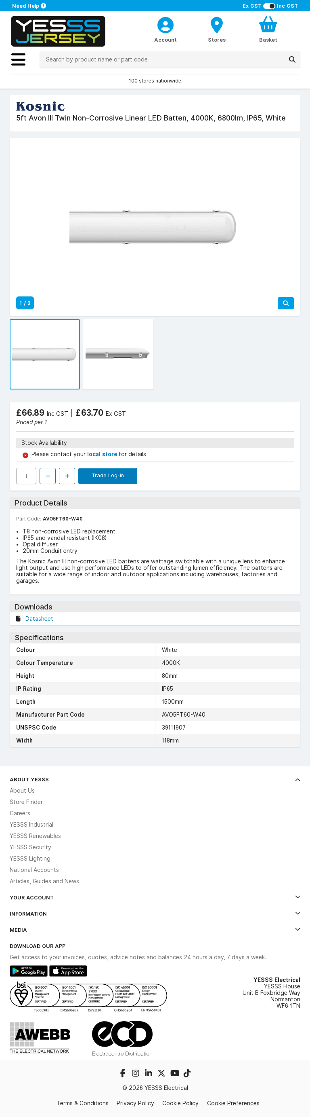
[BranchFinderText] (217, 29)
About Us (22, 790)
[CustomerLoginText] (165, 24)
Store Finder (26, 802)
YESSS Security (30, 847)
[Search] (292, 59)
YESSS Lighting (30, 858)
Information (155, 913)
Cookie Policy (180, 1103)
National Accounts (34, 870)
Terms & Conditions (83, 1103)
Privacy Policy (135, 1103)
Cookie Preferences (233, 1103)
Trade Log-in (108, 475)
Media (155, 930)
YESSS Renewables (35, 836)
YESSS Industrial (31, 824)
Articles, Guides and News (44, 881)
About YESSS (155, 779)
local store (103, 454)
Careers (20, 813)
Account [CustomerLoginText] (165, 39)
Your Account (155, 897)
